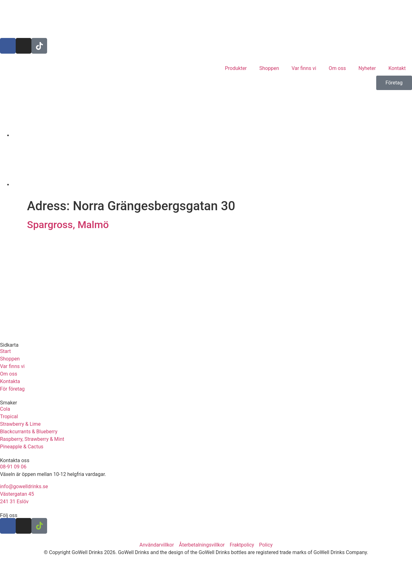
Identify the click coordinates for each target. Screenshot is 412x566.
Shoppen (269, 68)
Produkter (236, 68)
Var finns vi (304, 68)
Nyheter (367, 68)
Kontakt (397, 68)
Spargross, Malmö (68, 225)
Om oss (337, 68)
